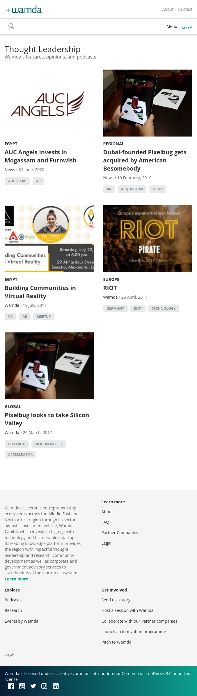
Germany (115, 308)
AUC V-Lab (17, 180)
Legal (106, 543)
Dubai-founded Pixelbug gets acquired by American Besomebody (145, 160)
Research (13, 610)
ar (38, 180)
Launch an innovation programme (134, 631)
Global (13, 406)
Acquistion (132, 189)
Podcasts (13, 600)
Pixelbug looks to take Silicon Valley (47, 419)
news (157, 189)
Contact (185, 9)
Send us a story (116, 600)
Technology (163, 308)
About (167, 9)
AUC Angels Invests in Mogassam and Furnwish (41, 156)
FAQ (105, 522)
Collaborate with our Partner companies (140, 621)
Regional (113, 143)
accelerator (20, 454)
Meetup (44, 316)
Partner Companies (120, 532)
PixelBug (16, 444)
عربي (187, 26)
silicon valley (49, 444)
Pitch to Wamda (117, 642)
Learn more (16, 579)
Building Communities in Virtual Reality (40, 292)
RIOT (110, 288)
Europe (111, 279)
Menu (171, 26)
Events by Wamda (21, 621)
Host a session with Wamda (128, 610)
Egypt (11, 143)
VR (10, 316)
